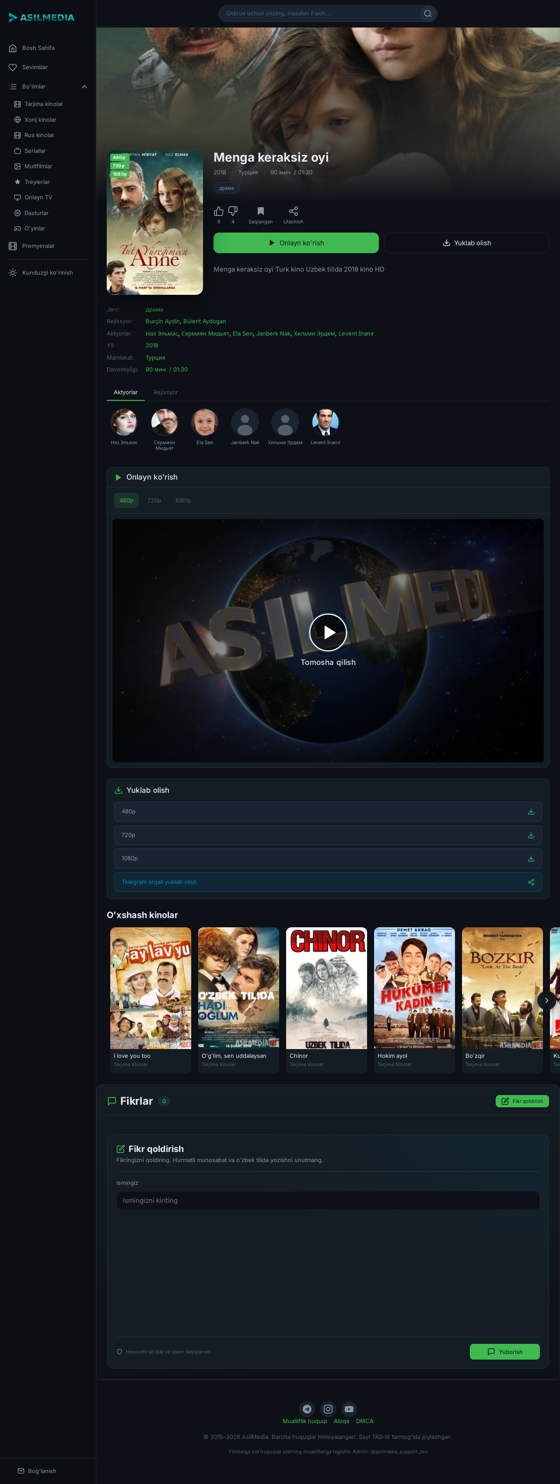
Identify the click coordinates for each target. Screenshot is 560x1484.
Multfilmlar (33, 166)
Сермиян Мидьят (205, 333)
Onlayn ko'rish (296, 243)
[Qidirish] (428, 13)
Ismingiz (127, 1182)
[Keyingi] (546, 1000)
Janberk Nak (273, 333)
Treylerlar (32, 182)
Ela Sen (243, 333)
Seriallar (30, 151)
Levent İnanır (356, 333)
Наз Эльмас (162, 333)
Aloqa (341, 1420)
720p (154, 500)
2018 (220, 172)
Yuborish (505, 1352)
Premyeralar (31, 246)
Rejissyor (166, 392)
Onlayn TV (33, 197)
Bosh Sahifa (31, 48)
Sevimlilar (28, 67)
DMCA (365, 1420)
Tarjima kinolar (38, 104)
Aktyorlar (126, 392)
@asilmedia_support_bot (399, 1452)
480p (126, 500)
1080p (183, 500)
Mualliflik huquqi (305, 1420)
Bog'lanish (37, 1471)
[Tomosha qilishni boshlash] (328, 640)
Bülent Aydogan (204, 321)
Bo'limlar (48, 86)
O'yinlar (29, 228)
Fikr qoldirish (522, 1101)
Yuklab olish (467, 243)
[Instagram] (328, 1409)
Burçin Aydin (163, 321)
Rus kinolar (34, 135)
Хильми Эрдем (314, 333)
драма (226, 188)
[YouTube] (349, 1409)
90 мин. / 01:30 (291, 172)
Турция (248, 172)
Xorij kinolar (35, 120)
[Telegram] (307, 1409)
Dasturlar (31, 213)
